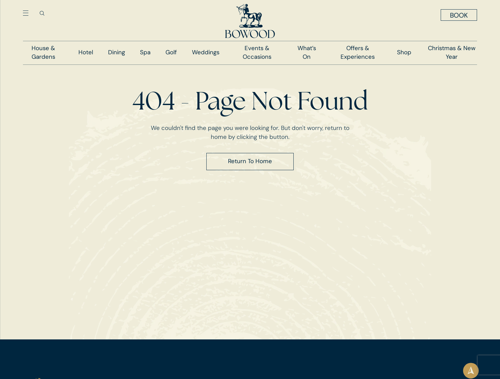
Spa (145, 52)
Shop (404, 52)
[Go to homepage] (250, 21)
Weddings (205, 52)
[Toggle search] (42, 13)
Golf (171, 52)
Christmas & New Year (451, 52)
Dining (116, 52)
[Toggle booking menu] (459, 15)
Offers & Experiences (358, 52)
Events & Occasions (257, 52)
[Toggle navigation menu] (25, 13)
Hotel (85, 52)
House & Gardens (43, 52)
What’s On (307, 52)
